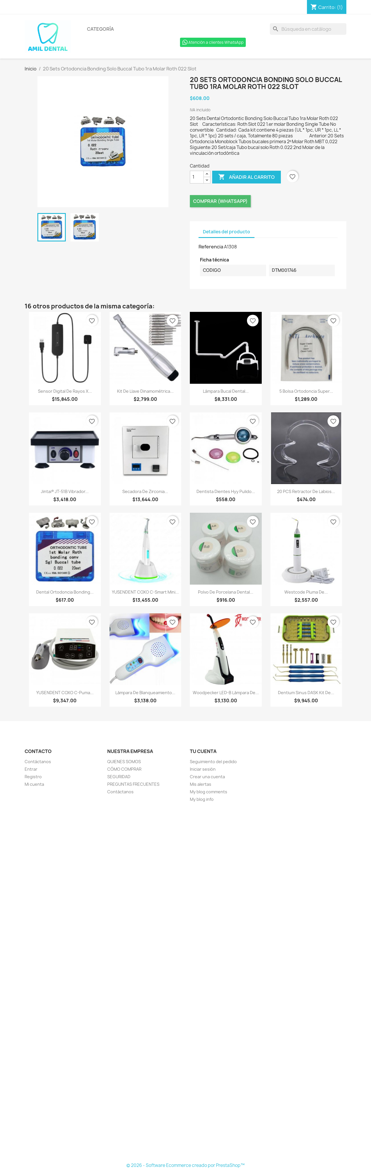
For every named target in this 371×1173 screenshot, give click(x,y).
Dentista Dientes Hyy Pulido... (226, 491)
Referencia (211, 247)
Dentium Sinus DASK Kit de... (306, 692)
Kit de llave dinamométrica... (145, 391)
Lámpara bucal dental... (226, 391)
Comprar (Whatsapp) (220, 201)
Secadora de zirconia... (145, 491)
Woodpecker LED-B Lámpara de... (226, 692)
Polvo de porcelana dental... (225, 592)
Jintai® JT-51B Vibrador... (65, 491)
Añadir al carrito (246, 177)
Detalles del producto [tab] (226, 232)
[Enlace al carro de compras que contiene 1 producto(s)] (326, 7)
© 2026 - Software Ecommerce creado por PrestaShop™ (185, 1165)
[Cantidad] (197, 177)
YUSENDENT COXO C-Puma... (65, 692)
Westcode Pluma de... (306, 592)
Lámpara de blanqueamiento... (145, 692)
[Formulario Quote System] (185, 982)
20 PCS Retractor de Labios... (306, 491)
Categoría (100, 29)
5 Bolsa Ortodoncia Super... (306, 391)
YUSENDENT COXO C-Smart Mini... (145, 592)
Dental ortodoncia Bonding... (65, 592)
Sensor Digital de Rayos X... (65, 391)
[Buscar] (308, 29)
